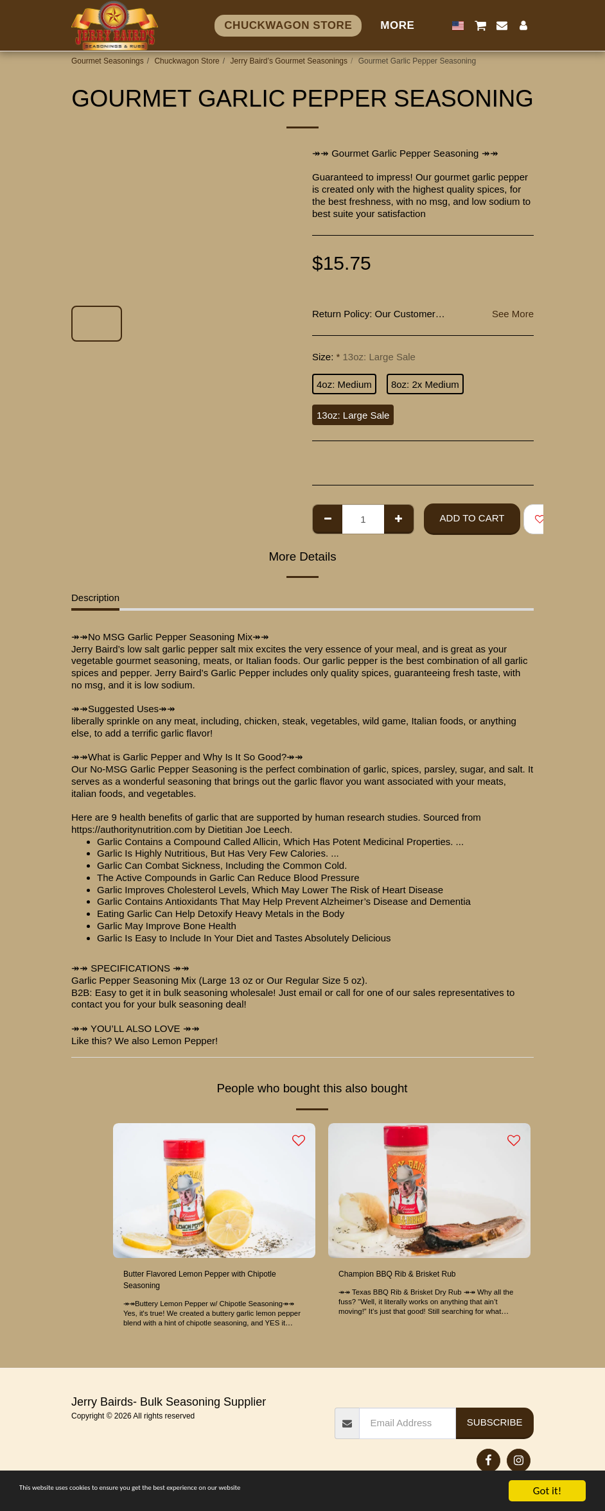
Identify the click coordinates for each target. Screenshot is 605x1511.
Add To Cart (472, 517)
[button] (480, 25)
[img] (214, 1190)
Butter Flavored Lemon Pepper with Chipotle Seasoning (199, 1282)
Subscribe (495, 1425)
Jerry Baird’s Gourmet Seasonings (288, 61)
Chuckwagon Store (186, 61)
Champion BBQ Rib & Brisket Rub (411, 1275)
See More (513, 313)
